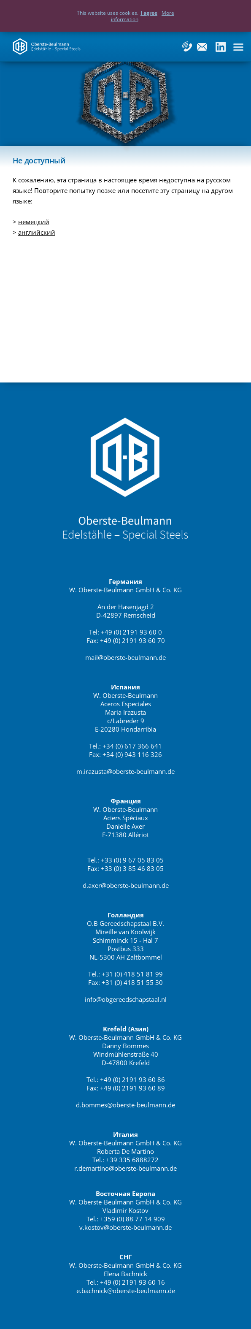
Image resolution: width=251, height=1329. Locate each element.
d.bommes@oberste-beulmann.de (125, 1105)
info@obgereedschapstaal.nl (126, 999)
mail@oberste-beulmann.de (125, 657)
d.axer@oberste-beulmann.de (126, 885)
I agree (148, 12)
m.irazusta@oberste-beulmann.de (125, 771)
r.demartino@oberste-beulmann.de (125, 1168)
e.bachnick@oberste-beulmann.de (125, 1290)
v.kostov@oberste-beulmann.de (125, 1227)
